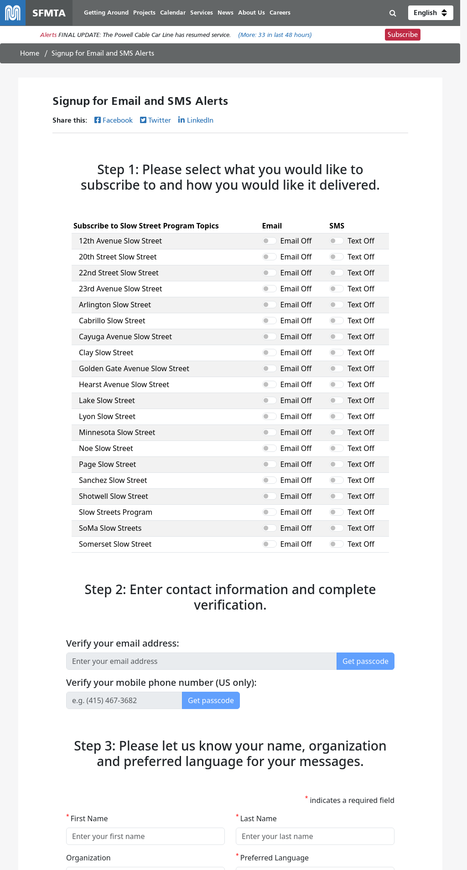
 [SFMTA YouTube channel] (350, 758)
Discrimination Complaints (129, 743)
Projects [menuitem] (144, 12)
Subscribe (403, 35)
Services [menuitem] (201, 12)
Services (26, 754)
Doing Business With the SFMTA (272, 764)
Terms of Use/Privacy (256, 785)
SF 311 (25, 785)
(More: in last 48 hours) (275, 35)
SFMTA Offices (113, 764)
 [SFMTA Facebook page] (368, 758)
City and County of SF (258, 775)
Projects (26, 764)
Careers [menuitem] (280, 12)
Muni (23, 743)
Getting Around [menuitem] (106, 12)
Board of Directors (253, 743)
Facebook (118, 120)
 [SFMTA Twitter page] (386, 758)
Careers (238, 754)
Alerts (48, 35)
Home (29, 53)
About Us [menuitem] (251, 12)
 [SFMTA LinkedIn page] (422, 758)
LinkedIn (200, 120)
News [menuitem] (226, 12)
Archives (239, 796)
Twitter (159, 120)
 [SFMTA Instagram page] (404, 758)
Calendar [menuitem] (173, 12)
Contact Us (108, 775)
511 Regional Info (40, 796)
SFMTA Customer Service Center (137, 754)
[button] (430, 12)
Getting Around (38, 775)
